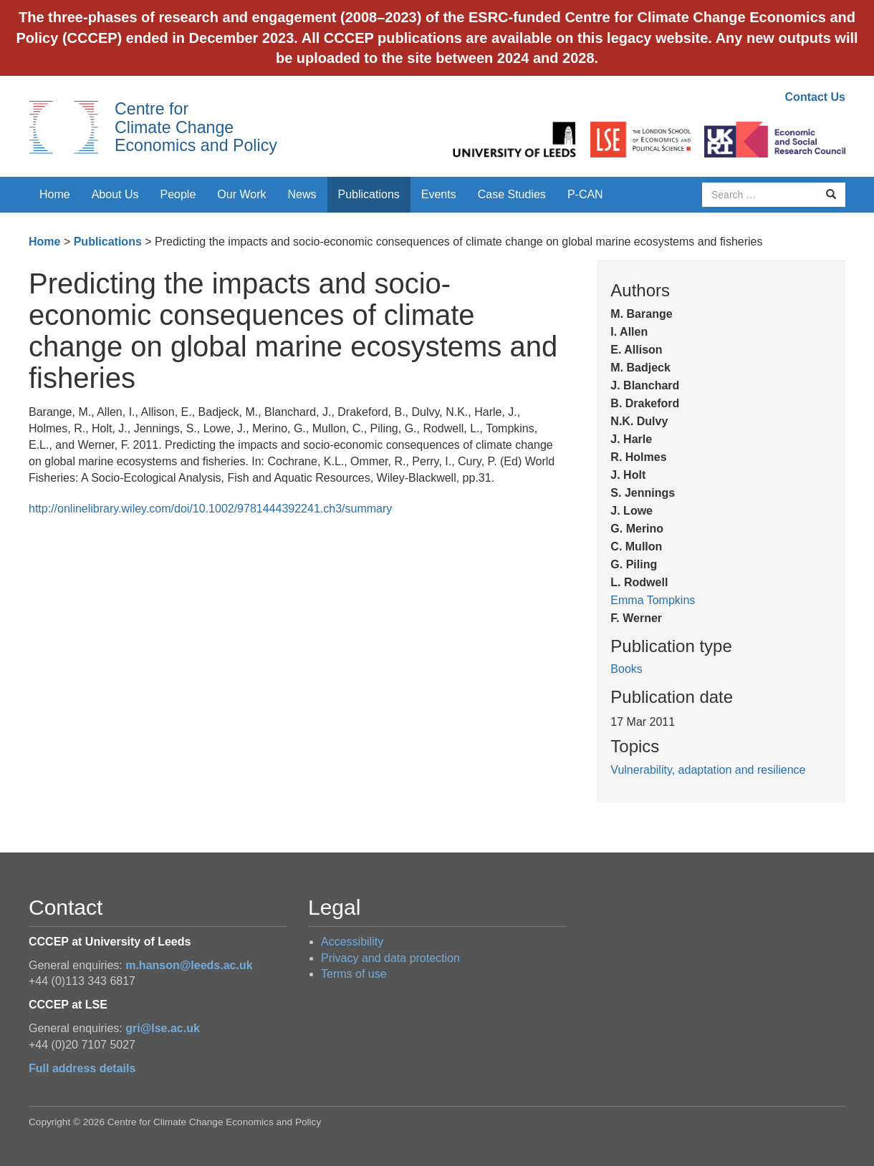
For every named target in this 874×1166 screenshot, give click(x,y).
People (178, 194)
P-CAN (585, 194)
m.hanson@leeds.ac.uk (188, 965)
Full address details (82, 1068)
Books (626, 669)
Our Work (241, 194)
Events (438, 194)
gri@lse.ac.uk (162, 1028)
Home (54, 194)
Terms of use (354, 974)
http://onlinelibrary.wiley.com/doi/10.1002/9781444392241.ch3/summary (210, 508)
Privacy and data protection (390, 958)
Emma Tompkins (652, 600)
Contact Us (815, 97)
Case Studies (512, 194)
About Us (115, 194)
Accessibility (352, 942)
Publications (369, 194)
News (301, 194)
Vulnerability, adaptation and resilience (707, 770)
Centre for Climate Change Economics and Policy (196, 127)
